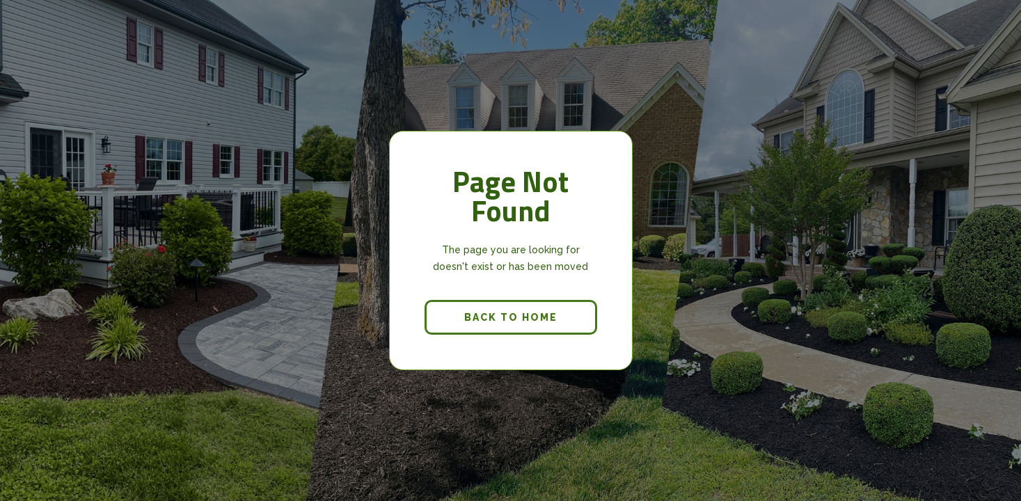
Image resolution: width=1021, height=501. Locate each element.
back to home (510, 317)
